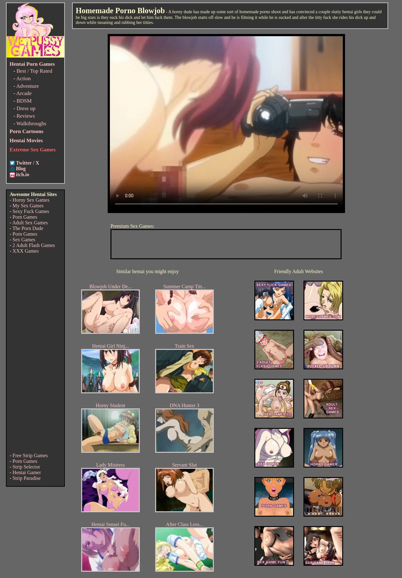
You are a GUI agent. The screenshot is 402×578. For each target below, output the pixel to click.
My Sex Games (28, 205)
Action (23, 78)
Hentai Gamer (27, 472)
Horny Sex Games (31, 200)
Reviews (25, 116)
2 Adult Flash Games (34, 245)
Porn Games (25, 217)
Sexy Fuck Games (31, 211)
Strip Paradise (27, 478)
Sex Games (24, 239)
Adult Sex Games (30, 222)
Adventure (27, 86)
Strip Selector (26, 466)
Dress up (25, 108)
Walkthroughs (31, 123)
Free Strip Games (30, 455)
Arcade (23, 93)
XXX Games (26, 251)
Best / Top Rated (34, 71)
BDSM (23, 101)
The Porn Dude (28, 228)
